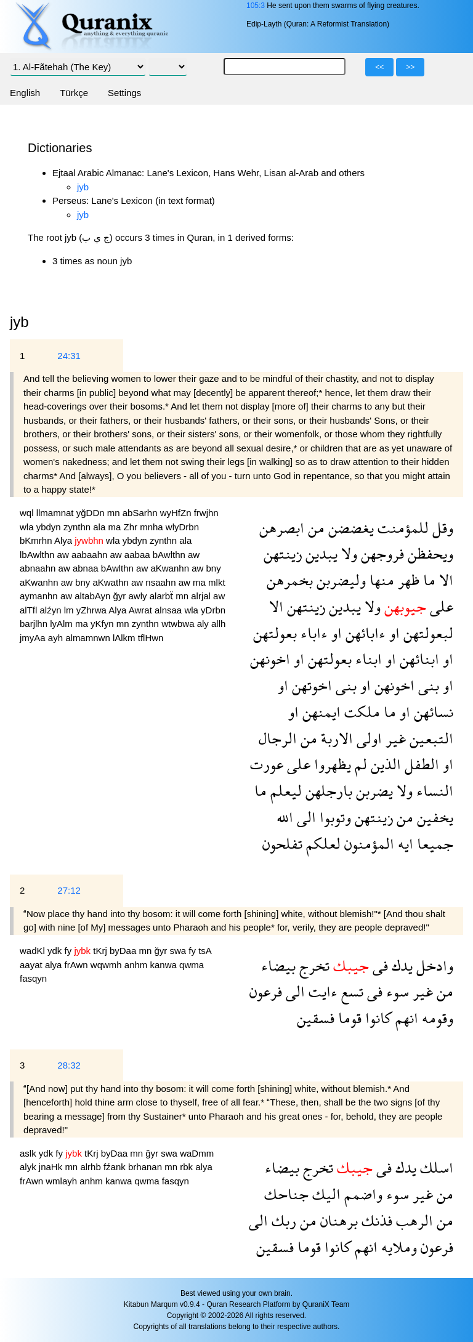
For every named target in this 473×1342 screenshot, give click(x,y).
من (314, 527)
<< (379, 67)
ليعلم (284, 790)
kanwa (165, 965)
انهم (405, 1017)
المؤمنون (367, 843)
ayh (56, 638)
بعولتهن (275, 632)
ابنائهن (417, 658)
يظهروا (330, 764)
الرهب (412, 1220)
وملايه (397, 1246)
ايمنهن (320, 711)
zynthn (78, 527)
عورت (266, 764)
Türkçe (74, 92)
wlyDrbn (182, 527)
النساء (433, 790)
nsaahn (161, 582)
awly (139, 596)
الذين (384, 764)
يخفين (433, 817)
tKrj (101, 950)
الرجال (278, 738)
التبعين (429, 738)
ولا (347, 553)
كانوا (377, 1017)
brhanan (146, 1167)
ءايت (321, 991)
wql (28, 512)
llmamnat (56, 512)
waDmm (197, 1153)
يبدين (320, 553)
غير (394, 738)
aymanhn (40, 596)
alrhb (91, 1167)
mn (115, 512)
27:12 (69, 890)
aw (64, 554)
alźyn (52, 610)
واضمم (361, 1193)
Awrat (142, 610)
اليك (325, 1193)
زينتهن (283, 553)
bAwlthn (170, 554)
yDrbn (213, 610)
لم (359, 764)
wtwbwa (179, 623)
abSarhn (141, 512)
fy (70, 950)
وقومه (435, 1017)
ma (115, 527)
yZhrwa (92, 610)
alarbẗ (163, 596)
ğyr (121, 596)
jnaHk (52, 1167)
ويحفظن (428, 553)
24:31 (69, 355)
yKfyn (103, 623)
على (439, 606)
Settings (124, 92)
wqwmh (107, 965)
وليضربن (339, 579)
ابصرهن (281, 527)
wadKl (33, 950)
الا (444, 579)
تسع (350, 991)
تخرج (312, 965)
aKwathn (111, 582)
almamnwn (89, 638)
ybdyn (49, 527)
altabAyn (94, 596)
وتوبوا (333, 817)
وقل (441, 527)
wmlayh (62, 1181)
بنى (426, 685)
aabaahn (90, 554)
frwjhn (206, 512)
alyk (29, 1167)
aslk (29, 1153)
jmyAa (34, 638)
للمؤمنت (401, 527)
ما (427, 579)
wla (28, 527)
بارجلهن (327, 790)
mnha (153, 527)
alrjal (202, 596)
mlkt (216, 582)
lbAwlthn (38, 554)
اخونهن (270, 658)
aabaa (138, 554)
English (25, 92)
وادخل (433, 965)
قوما (348, 1017)
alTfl (30, 610)
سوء (395, 991)
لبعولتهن (426, 632)
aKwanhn (171, 568)
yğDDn (91, 512)
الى (304, 817)
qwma (191, 965)
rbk (187, 1167)
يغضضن (349, 527)
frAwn (78, 965)
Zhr (131, 527)
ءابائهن (364, 632)
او (393, 632)
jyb (83, 187)
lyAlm (62, 623)
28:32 (69, 1065)
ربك (282, 1220)
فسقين (315, 1017)
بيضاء (278, 965)
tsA (204, 950)
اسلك (434, 1167)
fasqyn (33, 978)
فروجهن (380, 553)
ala (100, 527)
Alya (64, 540)
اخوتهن (310, 685)
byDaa (124, 950)
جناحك (286, 1193)
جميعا (433, 843)
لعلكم (321, 843)
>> (410, 67)
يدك (400, 965)
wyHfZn (177, 512)
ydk (56, 950)
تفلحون (282, 843)
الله (285, 817)
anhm (137, 965)
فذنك (375, 1220)
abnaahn (39, 568)
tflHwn (151, 638)
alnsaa (169, 610)
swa (178, 950)
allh (218, 623)
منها (380, 579)
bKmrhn (37, 540)
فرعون (265, 991)
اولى (367, 738)
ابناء (367, 658)
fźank (115, 1167)
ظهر (406, 579)
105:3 (255, 5)
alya (55, 965)
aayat (32, 965)
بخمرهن (290, 579)
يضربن (372, 790)
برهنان (337, 1220)
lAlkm (125, 638)
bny (213, 568)
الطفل (420, 764)
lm (70, 610)
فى (378, 965)
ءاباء (312, 632)
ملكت (360, 711)
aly (204, 623)
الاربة (335, 738)
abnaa (87, 568)
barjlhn (35, 623)
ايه (403, 843)
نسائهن (431, 711)
